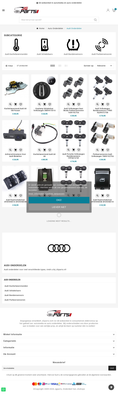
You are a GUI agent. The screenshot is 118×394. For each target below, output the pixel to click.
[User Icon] (108, 10)
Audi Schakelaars (45, 54)
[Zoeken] (55, 20)
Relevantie (105, 65)
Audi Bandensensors (73, 54)
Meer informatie (36, 193)
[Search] (95, 19)
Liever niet (59, 207)
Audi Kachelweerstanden (16, 54)
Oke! (59, 200)
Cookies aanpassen (55, 193)
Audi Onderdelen (12, 280)
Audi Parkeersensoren (102, 54)
